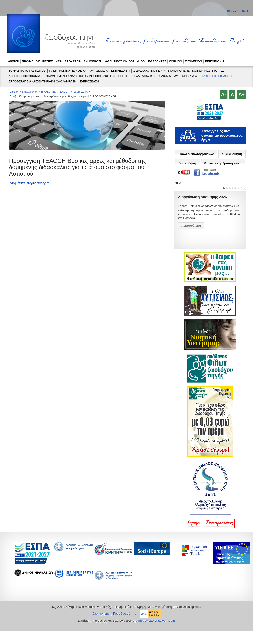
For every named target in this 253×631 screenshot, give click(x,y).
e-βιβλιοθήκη (29, 91)
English (246, 11)
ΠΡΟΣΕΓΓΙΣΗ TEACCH (216, 76)
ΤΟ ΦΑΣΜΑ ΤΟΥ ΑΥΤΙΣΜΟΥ (27, 70)
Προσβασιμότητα (124, 613)
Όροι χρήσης (100, 613)
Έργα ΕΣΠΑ (80, 91)
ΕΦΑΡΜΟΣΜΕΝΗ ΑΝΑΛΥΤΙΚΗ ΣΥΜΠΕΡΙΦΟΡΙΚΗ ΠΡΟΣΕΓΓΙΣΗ (86, 76)
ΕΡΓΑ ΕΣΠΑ (72, 61)
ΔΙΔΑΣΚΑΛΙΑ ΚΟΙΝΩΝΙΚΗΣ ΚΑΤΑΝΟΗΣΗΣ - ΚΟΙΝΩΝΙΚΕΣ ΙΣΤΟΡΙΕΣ (178, 70)
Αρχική (14, 91)
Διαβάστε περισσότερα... (31, 183)
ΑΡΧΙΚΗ (13, 61)
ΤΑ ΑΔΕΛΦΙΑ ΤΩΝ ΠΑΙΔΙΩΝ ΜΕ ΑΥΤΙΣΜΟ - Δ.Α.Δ (164, 76)
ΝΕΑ (58, 61)
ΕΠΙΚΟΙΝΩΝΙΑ (215, 61)
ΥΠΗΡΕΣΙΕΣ (44, 61)
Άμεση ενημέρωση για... (223, 163)
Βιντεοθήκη (187, 163)
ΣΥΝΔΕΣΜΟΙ (193, 61)
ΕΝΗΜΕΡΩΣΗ (93, 61)
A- (223, 94)
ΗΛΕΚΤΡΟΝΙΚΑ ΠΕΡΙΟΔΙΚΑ (67, 70)
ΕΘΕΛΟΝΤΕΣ (157, 61)
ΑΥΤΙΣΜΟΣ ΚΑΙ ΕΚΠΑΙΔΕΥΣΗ (110, 70)
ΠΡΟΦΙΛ (27, 61)
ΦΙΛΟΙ (141, 61)
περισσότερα (191, 225)
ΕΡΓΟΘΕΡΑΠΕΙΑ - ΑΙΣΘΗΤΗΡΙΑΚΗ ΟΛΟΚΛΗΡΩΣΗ (42, 81)
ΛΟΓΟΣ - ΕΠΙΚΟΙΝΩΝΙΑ (24, 76)
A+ (241, 94)
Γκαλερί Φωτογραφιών (196, 154)
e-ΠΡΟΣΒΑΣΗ (89, 81)
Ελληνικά (233, 11)
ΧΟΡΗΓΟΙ (175, 61)
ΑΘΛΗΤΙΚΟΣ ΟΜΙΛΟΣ (120, 61)
